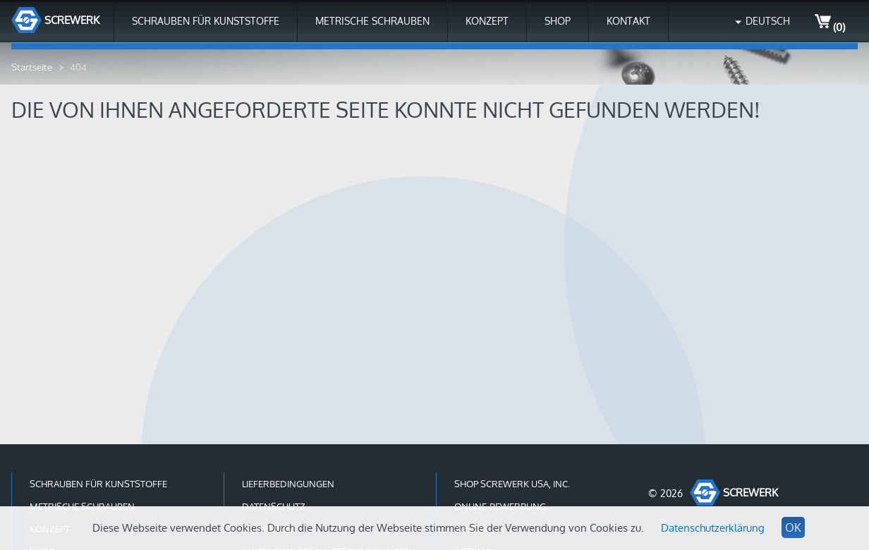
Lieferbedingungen (288, 483)
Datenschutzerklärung (713, 527)
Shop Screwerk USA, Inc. (512, 483)
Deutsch (768, 21)
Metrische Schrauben (372, 21)
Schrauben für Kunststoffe (205, 21)
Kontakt (628, 21)
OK (793, 527)
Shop (558, 21)
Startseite (31, 67)
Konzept (487, 21)
